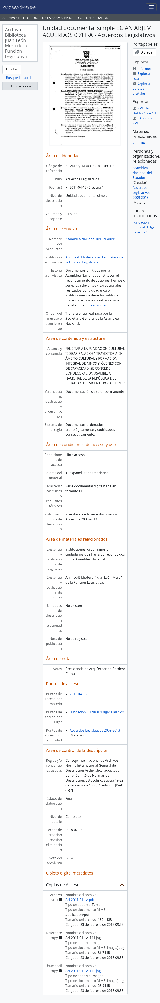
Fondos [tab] (12, 69)
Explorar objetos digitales (142, 88)
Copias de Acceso (62, 885)
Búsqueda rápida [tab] (19, 77)
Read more (97, 305)
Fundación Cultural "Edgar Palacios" (97, 712)
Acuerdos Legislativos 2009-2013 (95, 730)
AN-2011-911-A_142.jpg (83, 970)
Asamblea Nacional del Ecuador (90, 239)
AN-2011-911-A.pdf (79, 899)
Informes (142, 68)
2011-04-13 (78, 694)
